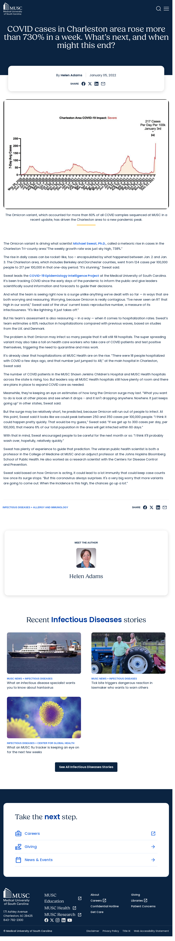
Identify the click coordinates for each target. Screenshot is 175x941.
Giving (135, 895)
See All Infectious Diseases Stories (86, 767)
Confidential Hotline (105, 906)
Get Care (97, 912)
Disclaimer (93, 931)
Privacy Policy (111, 931)
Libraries (139, 900)
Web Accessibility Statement (151, 931)
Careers (98, 900)
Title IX (126, 931)
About (95, 895)
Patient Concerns (143, 906)
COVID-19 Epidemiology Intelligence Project (64, 275)
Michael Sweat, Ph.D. (89, 243)
